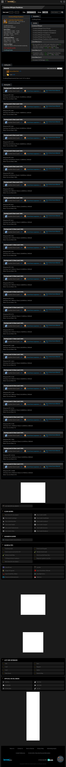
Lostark (6, 1)
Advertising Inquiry (51, 748)
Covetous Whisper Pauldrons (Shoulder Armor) (45, 39)
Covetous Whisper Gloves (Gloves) (42, 37)
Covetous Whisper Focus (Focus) (41, 28)
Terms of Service (30, 748)
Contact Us (20, 748)
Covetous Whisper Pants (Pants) (41, 35)
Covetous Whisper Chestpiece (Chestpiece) (44, 33)
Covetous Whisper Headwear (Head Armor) (44, 30)
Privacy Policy (40, 748)
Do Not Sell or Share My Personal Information (39, 753)
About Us (12, 748)
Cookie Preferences (20, 753)
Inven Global (11, 1)
